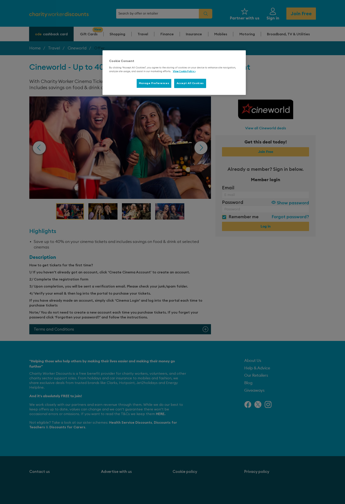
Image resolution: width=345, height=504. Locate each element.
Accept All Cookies (190, 83)
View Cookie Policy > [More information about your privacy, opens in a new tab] (184, 71)
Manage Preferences (154, 83)
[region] (174, 72)
